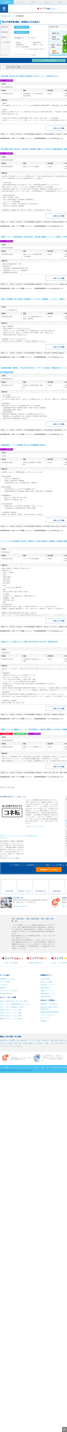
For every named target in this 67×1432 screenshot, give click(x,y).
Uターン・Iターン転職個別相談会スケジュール (15, 1004)
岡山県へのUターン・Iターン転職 (10, 1010)
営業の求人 (3, 1040)
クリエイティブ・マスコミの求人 (10, 1046)
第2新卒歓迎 (37, 42)
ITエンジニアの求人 (6, 1043)
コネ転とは (3, 985)
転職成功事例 (45, 988)
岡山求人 (12, 134)
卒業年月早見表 (46, 996)
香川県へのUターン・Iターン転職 (10, 1016)
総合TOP (7, 2)
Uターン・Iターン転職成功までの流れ (12, 1007)
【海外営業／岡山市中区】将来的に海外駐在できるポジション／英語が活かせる (29, 76)
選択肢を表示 (21, 27)
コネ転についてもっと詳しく (35, 826)
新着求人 (19, 42)
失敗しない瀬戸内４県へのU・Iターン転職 (13, 1001)
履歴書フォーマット (47, 990)
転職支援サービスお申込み (49, 1004)
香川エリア (47, 2)
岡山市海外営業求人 (49, 134)
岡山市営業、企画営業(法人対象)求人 (54, 222)
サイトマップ (45, 1018)
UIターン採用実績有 (22, 47)
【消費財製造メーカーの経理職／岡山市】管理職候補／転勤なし (23, 445)
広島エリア (34, 2)
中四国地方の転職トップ (7, 16)
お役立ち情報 (45, 979)
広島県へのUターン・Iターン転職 (10, 1013)
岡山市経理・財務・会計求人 (52, 526)
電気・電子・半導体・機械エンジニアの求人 (29, 1043)
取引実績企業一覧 (5, 993)
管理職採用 (19, 44)
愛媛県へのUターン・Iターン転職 (10, 1018)
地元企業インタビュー (48, 985)
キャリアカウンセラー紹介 (8, 990)
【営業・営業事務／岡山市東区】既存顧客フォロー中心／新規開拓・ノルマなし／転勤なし (33, 299)
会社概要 (43, 1021)
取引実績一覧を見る (19, 906)
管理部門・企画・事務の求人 (18, 1040)
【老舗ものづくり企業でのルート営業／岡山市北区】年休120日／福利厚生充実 (29, 642)
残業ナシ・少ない (38, 44)
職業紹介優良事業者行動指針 (50, 1012)
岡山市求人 (20, 134)
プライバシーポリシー (48, 1015)
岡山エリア (20, 2)
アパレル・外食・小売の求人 (39, 1040)
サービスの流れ (5, 982)
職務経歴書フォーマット (48, 993)
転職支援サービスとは (7, 979)
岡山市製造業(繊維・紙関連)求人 (33, 134)
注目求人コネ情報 (46, 982)
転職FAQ (2, 988)
